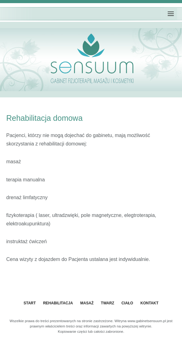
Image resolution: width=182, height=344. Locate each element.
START (29, 303)
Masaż (87, 303)
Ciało (127, 303)
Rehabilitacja (58, 303)
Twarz (107, 303)
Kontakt (149, 303)
